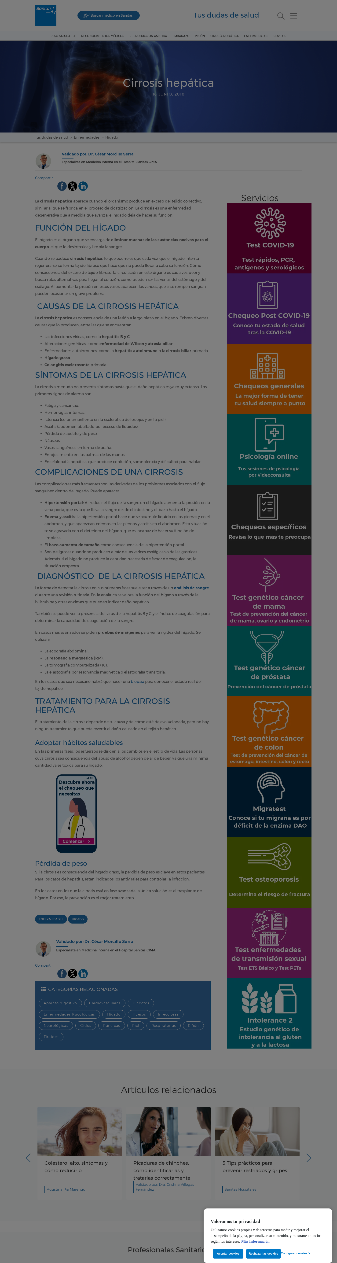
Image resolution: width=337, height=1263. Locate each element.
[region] (268, 1235)
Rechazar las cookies (263, 1253)
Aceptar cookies (228, 1253)
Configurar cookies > (295, 1253)
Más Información (255, 1241)
